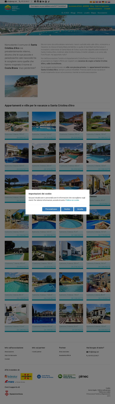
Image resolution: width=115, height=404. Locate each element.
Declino (67, 209)
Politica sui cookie (72, 200)
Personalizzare (51, 209)
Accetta (80, 209)
